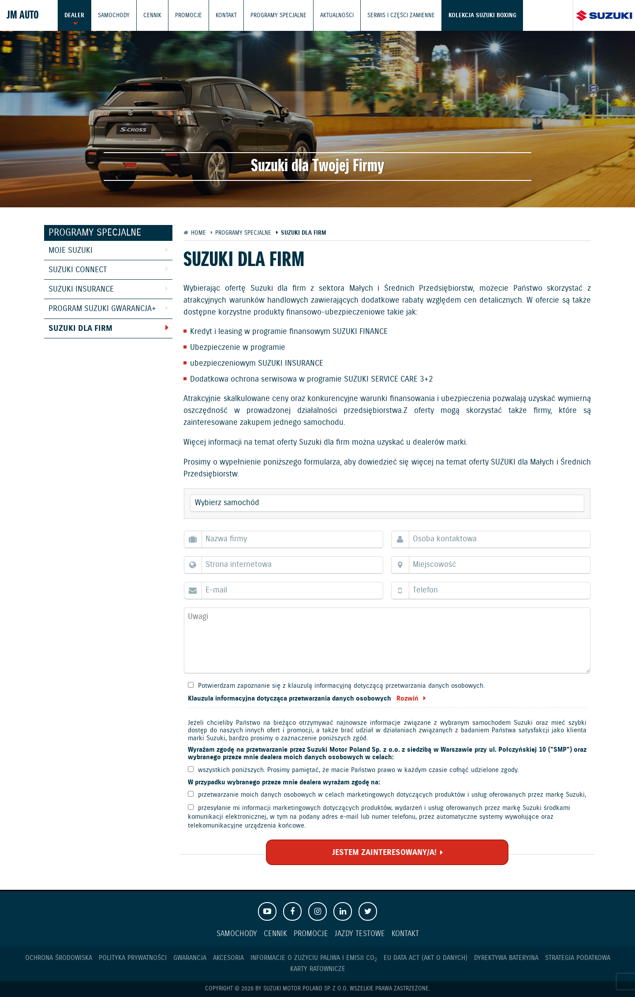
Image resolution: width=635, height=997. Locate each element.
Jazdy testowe (360, 934)
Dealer (74, 15)
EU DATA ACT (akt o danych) (425, 958)
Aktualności (337, 15)
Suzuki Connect (78, 270)
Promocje (188, 15)
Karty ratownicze (317, 969)
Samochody (114, 15)
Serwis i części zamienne (401, 15)
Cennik (152, 15)
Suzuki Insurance (81, 289)
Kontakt (226, 15)
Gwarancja (189, 958)
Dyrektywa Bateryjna (506, 958)
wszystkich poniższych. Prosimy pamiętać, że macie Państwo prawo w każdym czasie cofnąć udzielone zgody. (358, 770)
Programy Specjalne (278, 15)
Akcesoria (228, 958)
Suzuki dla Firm (80, 328)
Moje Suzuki (71, 250)
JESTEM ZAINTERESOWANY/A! (384, 852)
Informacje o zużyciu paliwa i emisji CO (313, 958)
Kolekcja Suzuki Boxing (482, 15)
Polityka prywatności (133, 958)
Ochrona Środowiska (58, 958)
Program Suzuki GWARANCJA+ (102, 309)
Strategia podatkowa (577, 958)
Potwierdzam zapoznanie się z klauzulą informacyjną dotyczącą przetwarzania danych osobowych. (341, 685)
